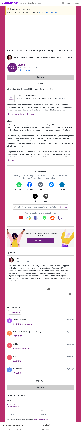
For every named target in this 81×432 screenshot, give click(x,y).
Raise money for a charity (11, 374)
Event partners (7, 401)
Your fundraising (8, 382)
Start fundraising (40, 241)
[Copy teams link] (36, 218)
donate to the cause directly (48, 13)
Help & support (7, 386)
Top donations (14, 257)
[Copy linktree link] (44, 218)
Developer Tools (8, 405)
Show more (43, 326)
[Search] (63, 3)
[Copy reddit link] (52, 218)
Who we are (46, 397)
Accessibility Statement (46, 419)
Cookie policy (31, 419)
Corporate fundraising (10, 397)
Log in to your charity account (53, 378)
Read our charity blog (50, 386)
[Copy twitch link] (60, 218)
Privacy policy (19, 419)
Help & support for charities (52, 382)
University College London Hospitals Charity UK (40, 98)
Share (40, 83)
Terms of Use (7, 419)
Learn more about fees (40, 364)
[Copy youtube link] (21, 218)
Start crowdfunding (9, 378)
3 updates (70, 121)
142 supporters (24, 70)
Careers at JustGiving (50, 401)
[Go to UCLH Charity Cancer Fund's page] (11, 98)
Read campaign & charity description (21, 114)
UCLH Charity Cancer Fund (26, 96)
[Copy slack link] (28, 218)
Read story (12, 160)
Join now (45, 374)
